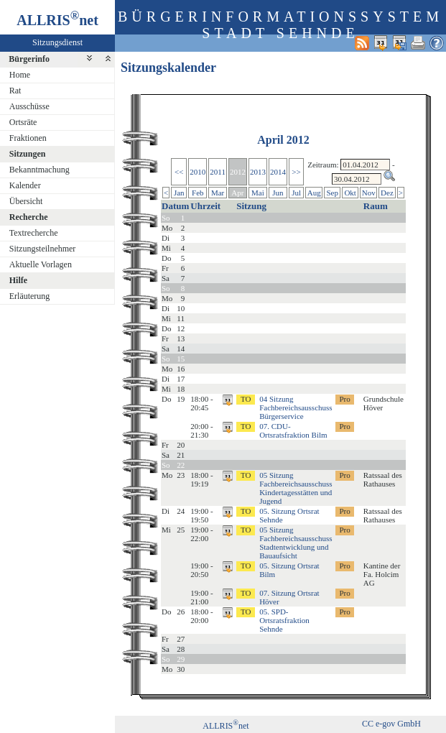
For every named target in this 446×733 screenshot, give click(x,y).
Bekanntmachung (39, 170)
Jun (277, 192)
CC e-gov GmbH (391, 724)
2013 (258, 171)
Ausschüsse (29, 106)
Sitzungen (27, 154)
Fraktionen (28, 138)
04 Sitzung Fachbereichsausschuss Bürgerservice (295, 407)
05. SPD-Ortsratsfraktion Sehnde (284, 620)
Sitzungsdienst (57, 42)
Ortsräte (23, 122)
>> (296, 171)
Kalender (25, 185)
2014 (278, 171)
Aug (314, 192)
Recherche (28, 217)
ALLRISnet (225, 726)
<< (179, 171)
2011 (218, 171)
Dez (387, 192)
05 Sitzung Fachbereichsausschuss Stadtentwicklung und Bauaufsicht (295, 542)
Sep (332, 192)
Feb (198, 192)
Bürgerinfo (29, 59)
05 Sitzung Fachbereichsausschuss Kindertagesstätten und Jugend (295, 488)
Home (19, 75)
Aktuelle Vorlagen (40, 264)
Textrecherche (33, 233)
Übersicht (26, 201)
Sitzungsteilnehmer (42, 249)
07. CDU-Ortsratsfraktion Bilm (293, 430)
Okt (350, 192)
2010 (197, 171)
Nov (369, 192)
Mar (217, 192)
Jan (179, 192)
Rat (15, 91)
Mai (257, 192)
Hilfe (18, 280)
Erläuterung (29, 296)
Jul (296, 192)
